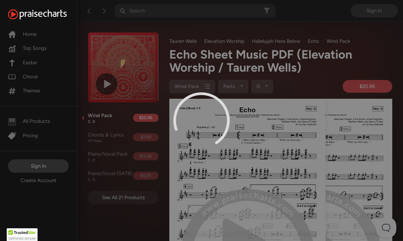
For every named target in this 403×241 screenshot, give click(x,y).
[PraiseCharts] (45, 14)
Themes (24, 91)
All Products (29, 121)
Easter (22, 63)
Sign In (38, 166)
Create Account (38, 180)
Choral (23, 77)
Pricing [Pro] (23, 136)
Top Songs (27, 48)
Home (22, 34)
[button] (22, 234)
